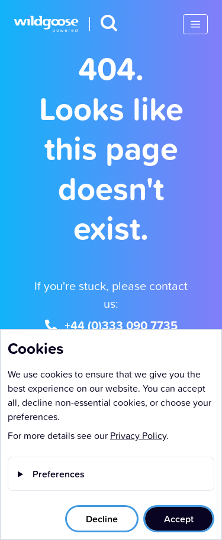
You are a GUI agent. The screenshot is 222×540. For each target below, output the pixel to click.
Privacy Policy (138, 435)
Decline (102, 518)
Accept (179, 518)
